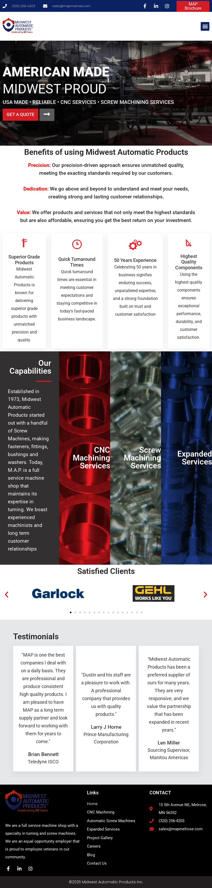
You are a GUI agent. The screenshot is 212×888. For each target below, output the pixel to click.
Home (92, 803)
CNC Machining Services (91, 457)
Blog (91, 855)
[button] (205, 26)
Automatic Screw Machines (111, 820)
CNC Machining (100, 812)
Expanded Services (194, 457)
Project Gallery (100, 838)
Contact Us (97, 863)
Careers (94, 846)
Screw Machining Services (142, 457)
